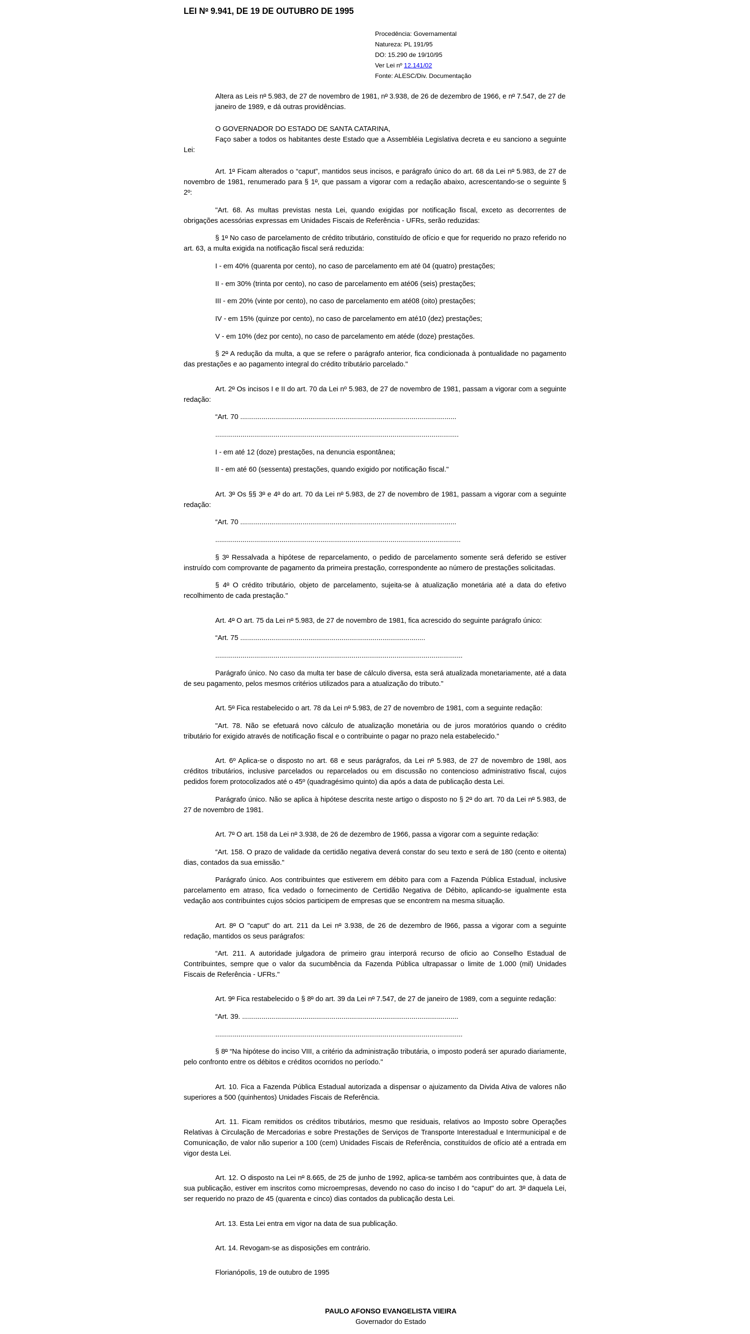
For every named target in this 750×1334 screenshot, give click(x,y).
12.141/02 (418, 65)
